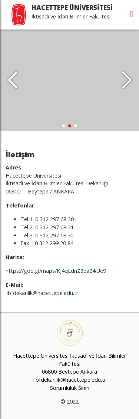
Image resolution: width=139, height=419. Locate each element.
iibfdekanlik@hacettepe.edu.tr (42, 292)
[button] (127, 80)
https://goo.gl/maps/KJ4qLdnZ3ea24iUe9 (56, 270)
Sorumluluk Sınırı (69, 387)
